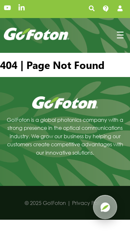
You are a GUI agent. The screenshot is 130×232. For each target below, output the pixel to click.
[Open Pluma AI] (105, 207)
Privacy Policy (89, 202)
